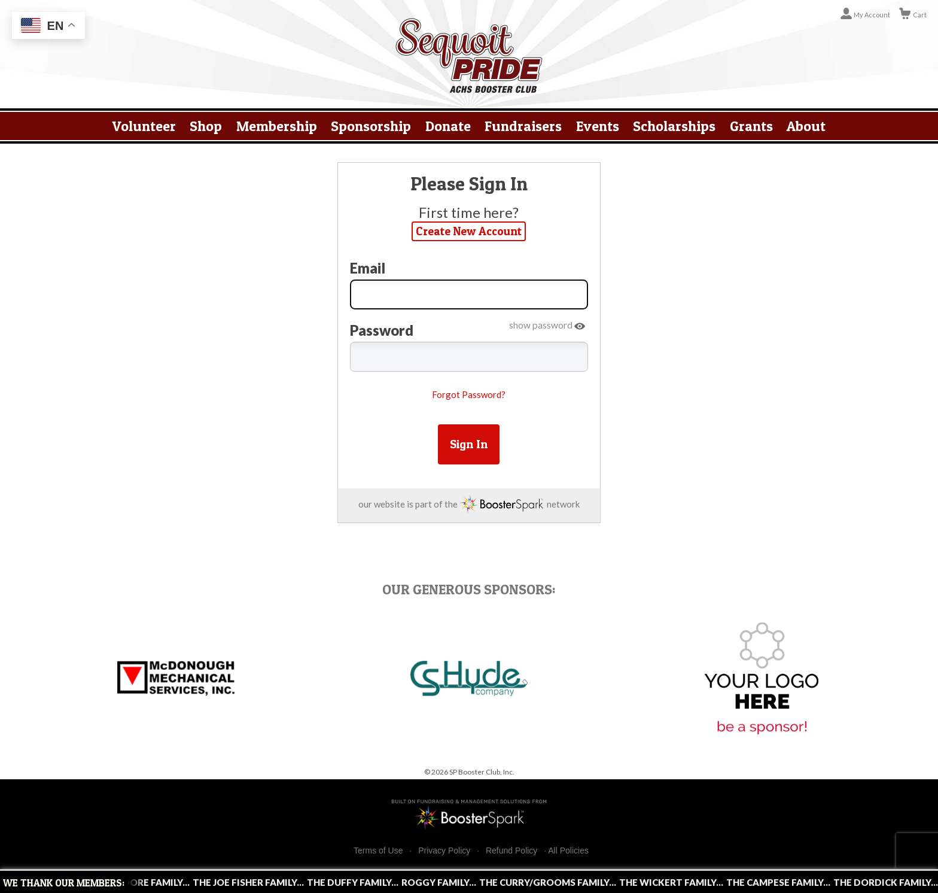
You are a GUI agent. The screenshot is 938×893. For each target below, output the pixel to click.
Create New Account (469, 231)
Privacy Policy (444, 850)
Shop (206, 126)
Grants (751, 126)
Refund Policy (511, 850)
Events (597, 126)
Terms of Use (378, 850)
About (806, 126)
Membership (276, 126)
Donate (448, 126)
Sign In (469, 444)
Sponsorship (371, 126)
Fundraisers (523, 126)
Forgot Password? (468, 394)
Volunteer (144, 126)
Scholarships (674, 126)
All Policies (568, 850)
